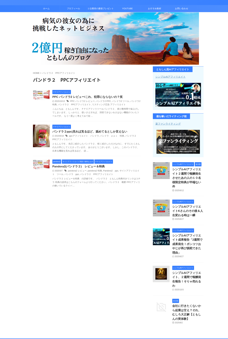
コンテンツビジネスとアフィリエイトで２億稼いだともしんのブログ (114, 325)
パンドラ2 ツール (117, 101)
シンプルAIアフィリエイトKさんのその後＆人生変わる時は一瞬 (187, 203)
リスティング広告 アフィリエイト (99, 105)
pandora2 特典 (92, 171)
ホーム (46, 8)
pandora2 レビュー (76, 171)
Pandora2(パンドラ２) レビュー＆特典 (77, 167)
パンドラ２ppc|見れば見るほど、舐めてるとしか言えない (87, 132)
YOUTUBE (127, 8)
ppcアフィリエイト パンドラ (83, 136)
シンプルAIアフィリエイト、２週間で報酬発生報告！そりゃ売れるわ (187, 262)
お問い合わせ (181, 8)
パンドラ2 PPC (101, 101)
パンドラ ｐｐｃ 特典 (109, 136)
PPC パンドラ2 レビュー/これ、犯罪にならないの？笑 (85, 97)
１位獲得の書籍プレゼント (100, 8)
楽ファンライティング (167, 123)
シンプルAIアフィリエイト (169, 76)
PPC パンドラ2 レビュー (81, 101)
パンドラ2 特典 (133, 101)
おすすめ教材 (154, 8)
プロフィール (73, 8)
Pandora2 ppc (108, 171)
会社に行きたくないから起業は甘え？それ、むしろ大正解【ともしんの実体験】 (187, 289)
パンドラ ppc (64, 175)
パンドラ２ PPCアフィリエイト (67, 105)
